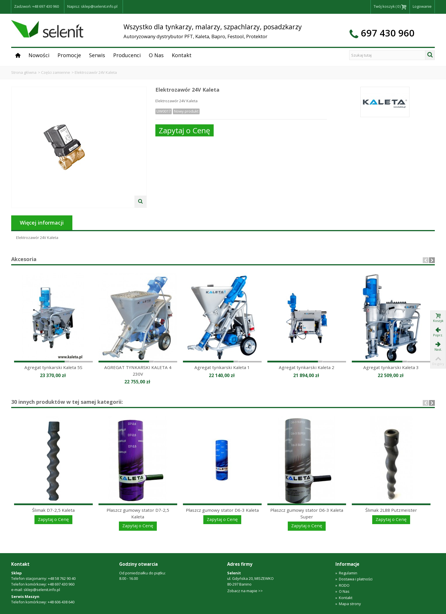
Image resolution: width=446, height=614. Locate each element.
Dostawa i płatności (353, 579)
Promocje (69, 55)
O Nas (156, 55)
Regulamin (346, 573)
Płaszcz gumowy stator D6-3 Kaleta (222, 510)
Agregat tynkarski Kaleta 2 (306, 367)
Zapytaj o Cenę (184, 130)
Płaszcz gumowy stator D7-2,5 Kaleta (138, 513)
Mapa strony (348, 603)
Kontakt (182, 55)
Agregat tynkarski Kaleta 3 (391, 367)
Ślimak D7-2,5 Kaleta (53, 510)
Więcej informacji (42, 222)
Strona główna (23, 72)
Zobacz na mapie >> (245, 590)
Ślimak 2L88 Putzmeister (391, 510)
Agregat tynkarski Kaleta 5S (53, 367)
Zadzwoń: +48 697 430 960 (36, 6)
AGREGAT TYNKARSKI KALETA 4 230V (137, 370)
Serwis (97, 55)
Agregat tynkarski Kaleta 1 (222, 367)
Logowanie (422, 6)
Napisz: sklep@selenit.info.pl (92, 6)
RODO (342, 585)
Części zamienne (55, 72)
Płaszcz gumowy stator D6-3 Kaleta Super (306, 513)
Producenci (127, 55)
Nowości (38, 55)
